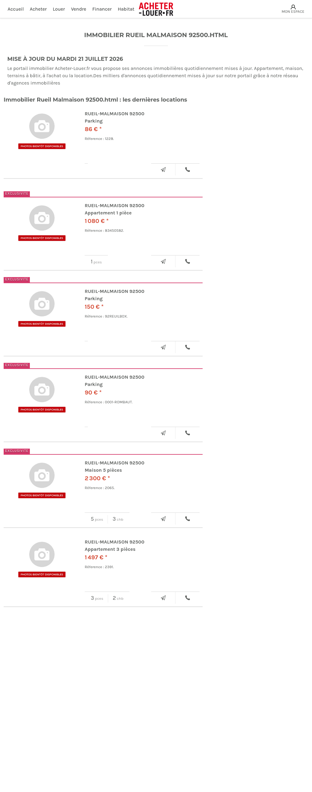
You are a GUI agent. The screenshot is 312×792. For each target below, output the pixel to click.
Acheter (38, 9)
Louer (59, 9)
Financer (102, 9)
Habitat (126, 9)
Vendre (78, 9)
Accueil (16, 9)
